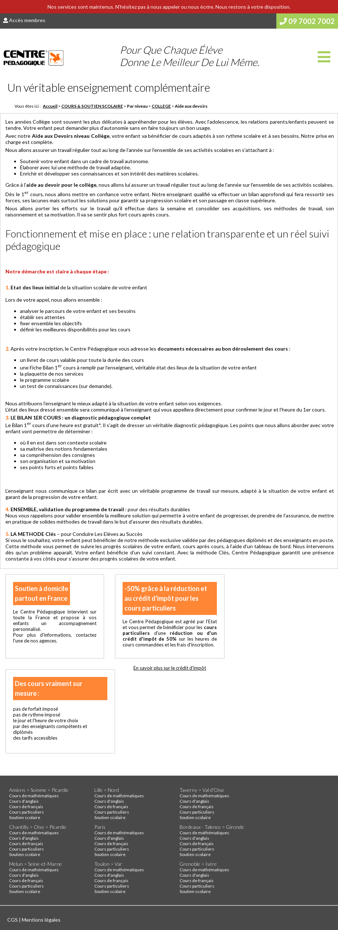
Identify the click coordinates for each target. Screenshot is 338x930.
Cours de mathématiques (34, 795)
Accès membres (24, 20)
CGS (13, 920)
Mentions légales (41, 920)
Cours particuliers (26, 812)
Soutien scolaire (24, 817)
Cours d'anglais (24, 801)
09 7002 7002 (307, 21)
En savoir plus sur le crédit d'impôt (169, 668)
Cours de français (26, 806)
